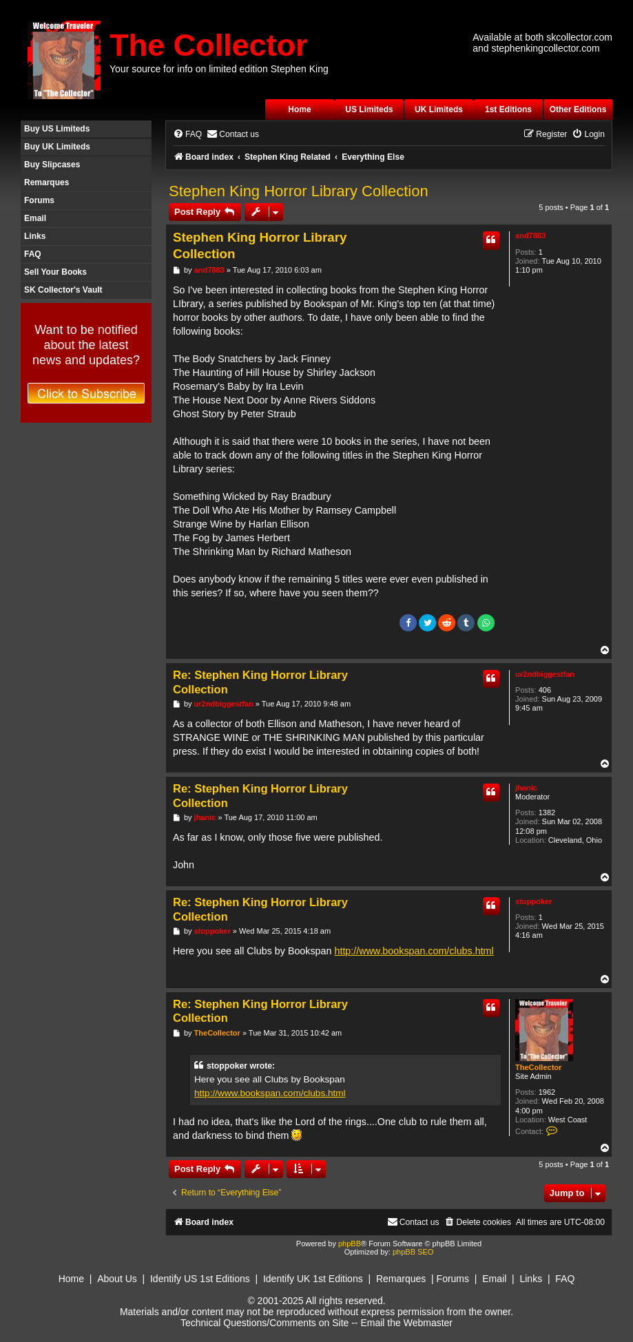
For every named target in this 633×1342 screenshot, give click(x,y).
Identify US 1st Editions (200, 1278)
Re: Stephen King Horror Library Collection (260, 682)
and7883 (530, 235)
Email (35, 218)
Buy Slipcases (52, 164)
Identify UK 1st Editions (313, 1278)
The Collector (209, 45)
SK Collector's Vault (63, 290)
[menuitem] (187, 134)
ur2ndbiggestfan (544, 674)
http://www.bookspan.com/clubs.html (413, 950)
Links (34, 236)
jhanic (526, 788)
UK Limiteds (439, 109)
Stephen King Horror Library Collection (298, 191)
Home (299, 109)
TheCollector (538, 1067)
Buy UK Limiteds (57, 146)
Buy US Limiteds (57, 129)
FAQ (32, 254)
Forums (39, 200)
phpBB (349, 1243)
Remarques (46, 182)
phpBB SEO (413, 1252)
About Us (117, 1278)
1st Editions (508, 109)
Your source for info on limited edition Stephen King (219, 68)
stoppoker (533, 901)
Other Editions (578, 109)
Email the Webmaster (406, 1322)
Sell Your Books (55, 272)
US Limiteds (369, 109)
